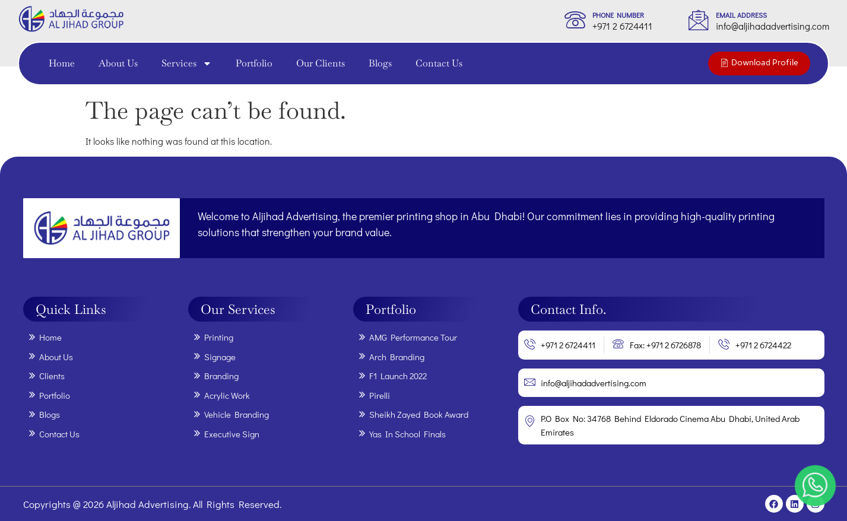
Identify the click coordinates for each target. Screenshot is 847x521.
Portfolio (254, 63)
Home (62, 63)
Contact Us (438, 63)
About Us (118, 63)
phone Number (618, 15)
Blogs (380, 63)
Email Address (741, 15)
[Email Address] (698, 19)
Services (186, 63)
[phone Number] (575, 19)
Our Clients (320, 63)
